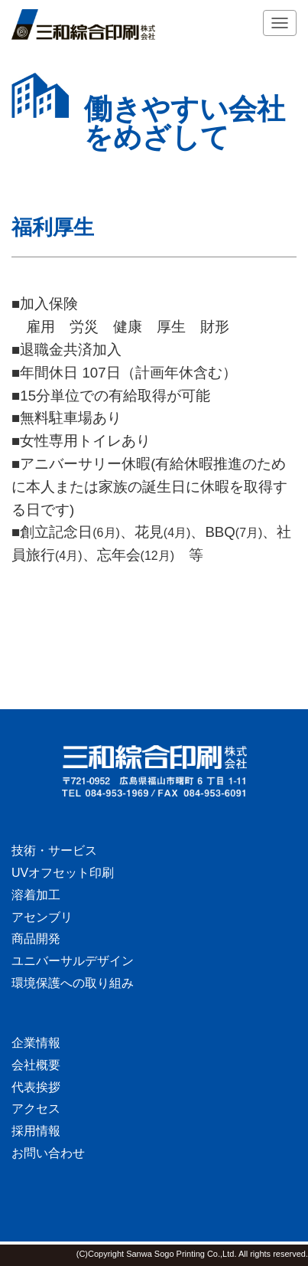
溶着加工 (35, 894)
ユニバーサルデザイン (72, 960)
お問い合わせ (48, 1153)
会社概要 (35, 1064)
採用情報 (35, 1130)
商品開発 (35, 938)
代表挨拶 (35, 1087)
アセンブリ (42, 917)
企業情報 (35, 1042)
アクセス (35, 1108)
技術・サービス (54, 850)
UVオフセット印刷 (62, 872)
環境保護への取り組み (72, 983)
